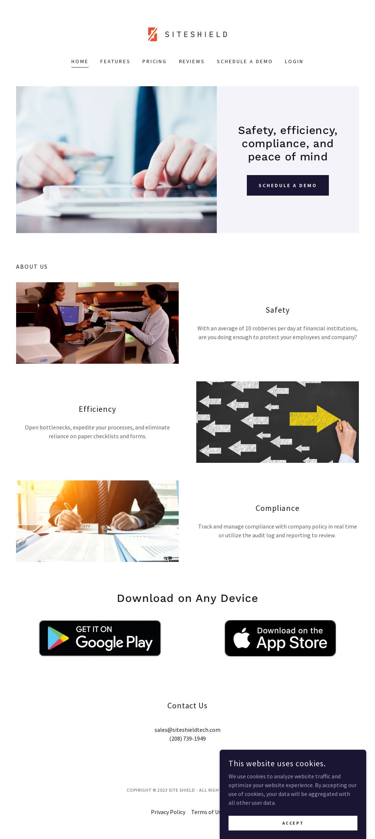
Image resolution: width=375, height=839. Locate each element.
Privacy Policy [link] (168, 812)
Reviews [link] (192, 61)
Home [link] (80, 61)
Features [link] (115, 61)
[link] (187, 33)
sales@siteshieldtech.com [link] (187, 729)
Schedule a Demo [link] (245, 61)
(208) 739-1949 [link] (187, 738)
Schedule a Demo (288, 185)
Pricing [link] (154, 61)
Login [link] (294, 61)
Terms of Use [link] (207, 812)
